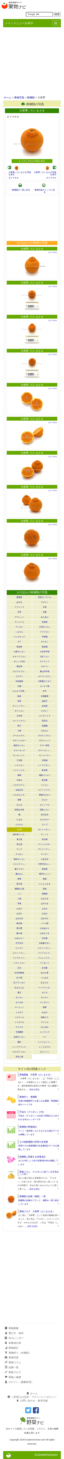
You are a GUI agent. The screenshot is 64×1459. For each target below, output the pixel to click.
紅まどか (44, 982)
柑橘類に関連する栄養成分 (32, 1156)
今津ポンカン (44, 627)
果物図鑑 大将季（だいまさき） (35, 1074)
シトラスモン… (44, 765)
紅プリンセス (19, 982)
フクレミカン (19, 963)
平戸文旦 (19, 943)
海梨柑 (44, 894)
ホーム (7, 97)
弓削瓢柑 (19, 1032)
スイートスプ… (44, 790)
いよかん (19, 632)
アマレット (19, 617)
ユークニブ (44, 1032)
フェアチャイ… (19, 958)
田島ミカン (44, 810)
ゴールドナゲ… (19, 735)
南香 (19, 879)
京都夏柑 (44, 696)
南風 (45, 879)
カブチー (19, 676)
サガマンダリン (44, 735)
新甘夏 (44, 780)
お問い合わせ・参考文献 (32, 1400)
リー (45, 1037)
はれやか (44, 918)
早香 (19, 903)
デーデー (44, 854)
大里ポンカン (19, 652)
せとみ (19, 805)
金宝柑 (44, 706)
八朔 (19, 899)
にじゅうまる (44, 884)
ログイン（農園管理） (19, 1382)
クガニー (44, 711)
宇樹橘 (44, 637)
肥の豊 (19, 928)
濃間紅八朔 (19, 889)
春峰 (19, 775)
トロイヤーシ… (19, 864)
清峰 (19, 800)
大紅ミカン (44, 656)
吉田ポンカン (19, 1037)
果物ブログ (13, 1372)
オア (19, 642)
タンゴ (44, 824)
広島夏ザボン (44, 943)
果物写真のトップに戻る (44, 191)
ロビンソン (44, 1052)
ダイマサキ (13, 178)
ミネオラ (19, 1012)
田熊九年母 (19, 810)
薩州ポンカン (19, 745)
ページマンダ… (44, 988)
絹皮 (19, 696)
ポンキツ (44, 997)
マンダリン (44, 1002)
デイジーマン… (44, 849)
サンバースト (44, 755)
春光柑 (44, 770)
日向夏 (44, 938)
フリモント (44, 963)
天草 (19, 612)
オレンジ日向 (19, 661)
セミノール (44, 805)
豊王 (19, 992)
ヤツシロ (44, 1022)
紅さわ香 (44, 973)
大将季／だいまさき (32, 248)
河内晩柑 (19, 681)
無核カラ (44, 1017)
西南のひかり (44, 795)
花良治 (44, 721)
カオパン (44, 666)
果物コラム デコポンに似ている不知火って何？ (39, 1172)
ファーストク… (44, 953)
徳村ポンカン (19, 859)
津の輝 (44, 839)
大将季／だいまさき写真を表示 (19, 173)
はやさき (44, 903)
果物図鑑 (12, 1328)
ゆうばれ (44, 1027)
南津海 (44, 869)
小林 (19, 731)
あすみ (19, 602)
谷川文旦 (44, 815)
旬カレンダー (14, 1338)
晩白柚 (19, 923)
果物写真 (19, 97)
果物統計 (12, 1348)
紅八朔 (19, 978)
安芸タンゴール (44, 597)
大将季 (19, 829)
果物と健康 (13, 1377)
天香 (45, 607)
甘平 (45, 691)
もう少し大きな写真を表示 (32, 161)
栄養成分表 (13, 1343)
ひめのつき (44, 933)
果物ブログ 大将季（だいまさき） (37, 1211)
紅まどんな (19, 988)
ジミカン (44, 785)
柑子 (19, 726)
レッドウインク (19, 1047)
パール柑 (44, 923)
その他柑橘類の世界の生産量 (33, 1142)
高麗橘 (44, 726)
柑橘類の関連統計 (28, 1127)
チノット (44, 834)
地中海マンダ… (19, 834)
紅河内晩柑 (19, 973)
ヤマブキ (19, 1027)
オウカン (44, 642)
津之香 (19, 839)
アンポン (19, 627)
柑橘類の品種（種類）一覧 (32, 1196)
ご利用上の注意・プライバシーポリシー (32, 1397)
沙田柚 (44, 760)
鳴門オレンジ (44, 874)
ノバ (19, 894)
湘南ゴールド (44, 775)
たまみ (19, 819)
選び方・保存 (14, 1333)
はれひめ (19, 918)
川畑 (19, 686)
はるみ (44, 913)
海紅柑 (19, 666)
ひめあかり (44, 928)
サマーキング (19, 750)
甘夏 (45, 612)
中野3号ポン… (44, 864)
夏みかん (19, 874)
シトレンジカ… (19, 770)
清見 (19, 701)
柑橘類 (31, 97)
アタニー (44, 602)
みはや (44, 1012)
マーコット (19, 1007)
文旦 (19, 968)
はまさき (44, 899)
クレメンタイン (19, 721)
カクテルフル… (19, 671)
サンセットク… (19, 755)
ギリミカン (19, 711)
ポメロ (44, 992)
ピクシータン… (44, 948)
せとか (44, 800)
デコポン (19, 854)
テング (19, 849)
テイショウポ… (44, 844)
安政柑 (44, 622)
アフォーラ (19, 607)
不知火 (19, 780)
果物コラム (13, 1362)
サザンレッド (44, 740)
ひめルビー (19, 938)
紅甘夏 (44, 968)
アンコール (19, 622)
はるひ (19, 913)
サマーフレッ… (44, 750)
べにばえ (44, 978)
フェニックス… (44, 958)
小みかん (44, 731)
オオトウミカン (19, 656)
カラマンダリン (44, 676)
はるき (44, 908)
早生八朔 (19, 1057)
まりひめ (19, 1002)
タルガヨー (44, 819)
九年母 (19, 716)
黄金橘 (44, 647)
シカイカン (19, 765)
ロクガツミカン (19, 1052)
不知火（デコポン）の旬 (31, 1112)
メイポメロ (19, 1022)
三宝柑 (19, 760)
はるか (19, 908)
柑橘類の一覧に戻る (21, 190)
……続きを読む (33, 1089)
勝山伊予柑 (44, 671)
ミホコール (19, 1017)
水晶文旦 (19, 790)
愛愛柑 (19, 597)
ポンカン (19, 997)
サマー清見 (44, 745)
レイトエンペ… (44, 1042)
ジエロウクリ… (19, 785)
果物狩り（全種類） (18, 1352)
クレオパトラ (44, 716)
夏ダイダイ (19, 869)
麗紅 (19, 1042)
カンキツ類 (44, 686)
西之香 (19, 884)
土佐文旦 (44, 859)
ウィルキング (19, 637)
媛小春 (19, 933)
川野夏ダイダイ (44, 681)
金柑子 (44, 701)
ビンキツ (19, 948)
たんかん (19, 824)
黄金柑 (19, 647)
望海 (45, 889)
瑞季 (45, 1007)
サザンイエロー (19, 740)
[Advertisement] (32, 62)
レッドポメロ (44, 1047)
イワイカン (44, 632)
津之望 (19, 844)
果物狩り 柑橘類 (28, 1097)
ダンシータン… (44, 829)
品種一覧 (12, 1367)
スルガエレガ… (19, 795)
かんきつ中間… (19, 691)
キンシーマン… (19, 706)
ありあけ (44, 617)
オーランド (44, 661)
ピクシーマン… (19, 953)
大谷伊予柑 (44, 652)
